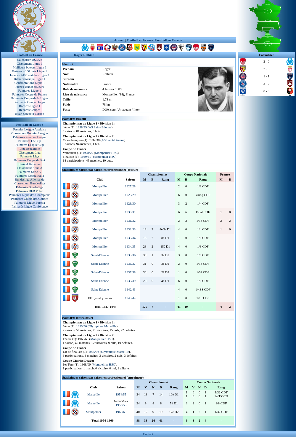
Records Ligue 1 (30, 106)
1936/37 (130, 263)
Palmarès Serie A (29, 171)
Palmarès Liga (29, 156)
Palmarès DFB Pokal (29, 191)
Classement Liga (30, 152)
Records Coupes (29, 109)
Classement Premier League (29, 133)
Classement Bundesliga (30, 183)
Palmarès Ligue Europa (29, 202)
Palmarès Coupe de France (29, 94)
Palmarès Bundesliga (30, 187)
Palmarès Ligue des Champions (29, 195)
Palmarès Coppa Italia (29, 175)
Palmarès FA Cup (29, 141)
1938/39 (81, 127)
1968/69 (121, 412)
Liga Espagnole (30, 148)
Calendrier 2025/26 (29, 59)
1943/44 (130, 298)
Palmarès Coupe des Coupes (29, 198)
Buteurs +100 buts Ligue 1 (29, 71)
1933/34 (130, 238)
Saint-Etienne (100, 255)
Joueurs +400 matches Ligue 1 (30, 75)
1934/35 (130, 246)
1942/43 (130, 289)
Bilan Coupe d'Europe (29, 113)
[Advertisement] (148, 18)
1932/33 (130, 229)
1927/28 (130, 186)
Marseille (93, 394)
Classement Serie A (29, 168)
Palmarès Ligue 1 (29, 90)
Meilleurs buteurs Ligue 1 (29, 67)
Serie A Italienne (29, 164)
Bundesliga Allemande (29, 179)
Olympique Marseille (103, 326)
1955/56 (81, 326)
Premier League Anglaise (29, 129)
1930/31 (85, 156)
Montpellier (100, 186)
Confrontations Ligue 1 (30, 82)
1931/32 (130, 220)
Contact (148, 434)
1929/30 (130, 203)
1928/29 (88, 152)
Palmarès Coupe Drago (30, 102)
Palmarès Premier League (29, 137)
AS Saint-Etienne (100, 127)
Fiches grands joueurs (29, 86)
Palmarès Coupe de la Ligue (29, 98)
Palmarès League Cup (29, 144)
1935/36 (130, 255)
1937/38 (130, 272)
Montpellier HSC (106, 152)
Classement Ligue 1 (29, 63)
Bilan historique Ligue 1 (29, 79)
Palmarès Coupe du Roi (29, 160)
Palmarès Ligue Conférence (30, 206)
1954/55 (121, 394)
